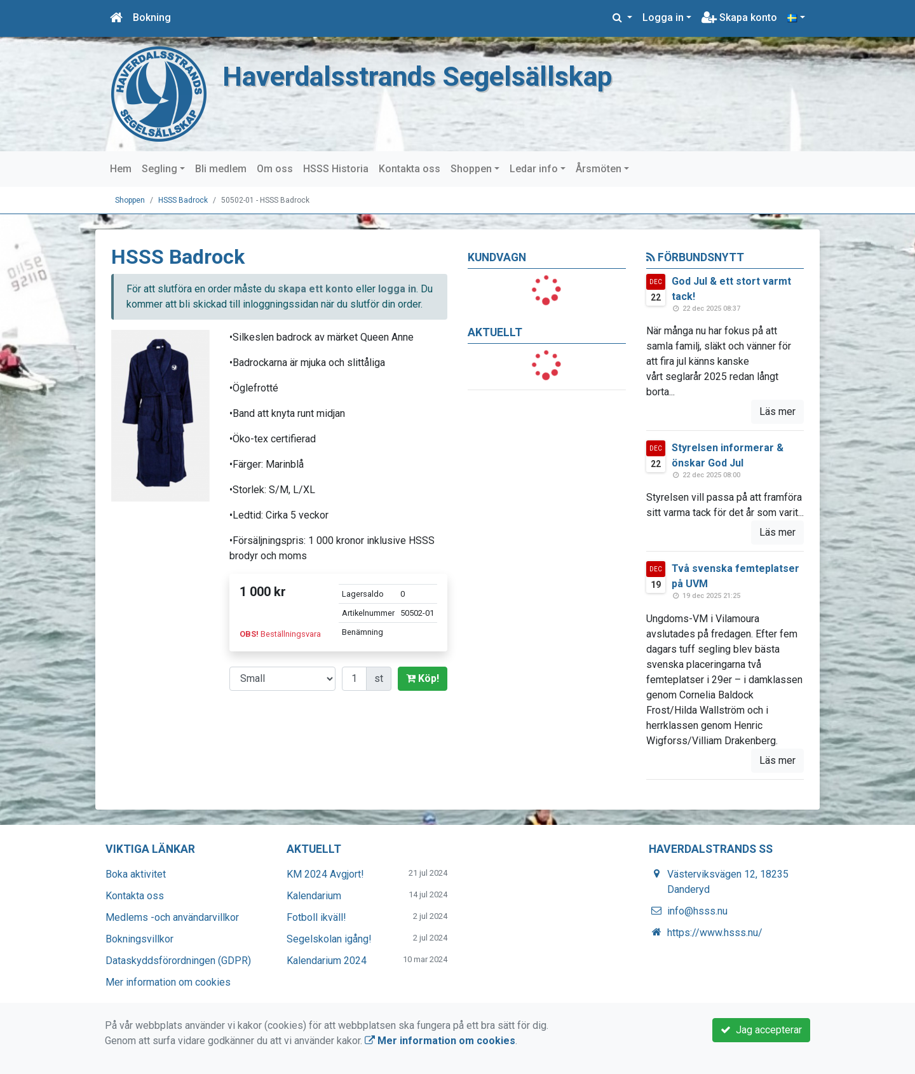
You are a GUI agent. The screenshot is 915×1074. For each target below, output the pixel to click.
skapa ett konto (315, 289)
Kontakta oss (409, 169)
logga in (397, 289)
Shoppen (471, 169)
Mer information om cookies (168, 982)
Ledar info (534, 169)
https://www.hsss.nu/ (714, 933)
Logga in (663, 17)
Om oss (275, 169)
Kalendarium (314, 896)
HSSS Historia (336, 169)
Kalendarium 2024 (327, 961)
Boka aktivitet (135, 874)
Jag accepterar (761, 1030)
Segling (159, 169)
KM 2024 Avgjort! (325, 874)
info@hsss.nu (697, 911)
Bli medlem (221, 169)
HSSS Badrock (183, 200)
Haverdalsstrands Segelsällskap (417, 76)
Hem (121, 169)
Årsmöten (598, 169)
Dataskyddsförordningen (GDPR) (178, 961)
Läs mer (777, 411)
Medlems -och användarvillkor (172, 917)
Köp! (422, 678)
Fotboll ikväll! (316, 917)
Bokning (152, 17)
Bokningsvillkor (139, 939)
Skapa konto (739, 17)
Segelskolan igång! (329, 939)
